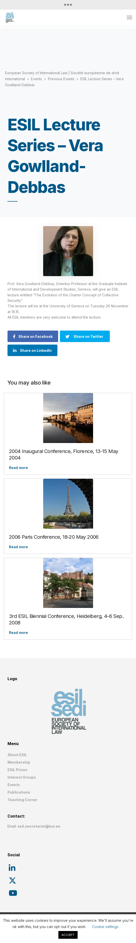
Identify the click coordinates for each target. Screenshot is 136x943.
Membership (18, 762)
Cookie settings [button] (105, 926)
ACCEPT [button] (68, 935)
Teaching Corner (22, 800)
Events (13, 785)
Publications (18, 792)
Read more (18, 468)
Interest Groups (21, 777)
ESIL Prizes (17, 770)
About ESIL (17, 755)
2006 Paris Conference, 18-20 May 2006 (54, 537)
